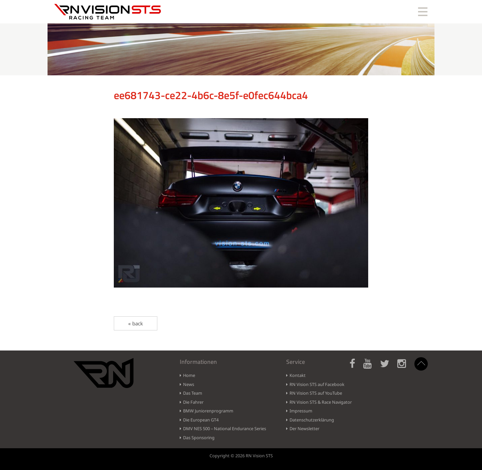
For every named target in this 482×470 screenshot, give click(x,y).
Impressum (301, 411)
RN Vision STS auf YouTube (316, 393)
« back (135, 323)
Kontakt (298, 375)
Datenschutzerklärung (312, 420)
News (188, 384)
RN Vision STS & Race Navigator (321, 402)
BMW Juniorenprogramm (208, 411)
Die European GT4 (201, 420)
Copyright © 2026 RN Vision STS (241, 456)
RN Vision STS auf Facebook (317, 384)
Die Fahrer (193, 402)
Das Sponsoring (199, 438)
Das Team (192, 393)
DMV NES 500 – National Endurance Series (224, 428)
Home (189, 375)
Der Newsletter (304, 428)
